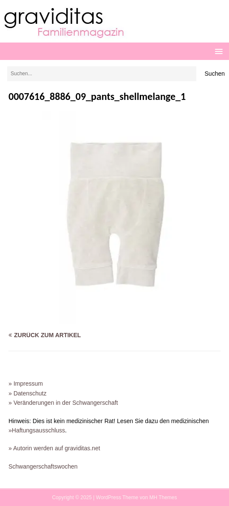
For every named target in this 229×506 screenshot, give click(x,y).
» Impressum (25, 383)
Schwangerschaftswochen (43, 466)
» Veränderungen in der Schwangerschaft (63, 402)
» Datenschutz (27, 393)
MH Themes (163, 497)
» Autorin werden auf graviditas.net (54, 448)
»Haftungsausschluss (36, 430)
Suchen (215, 73)
